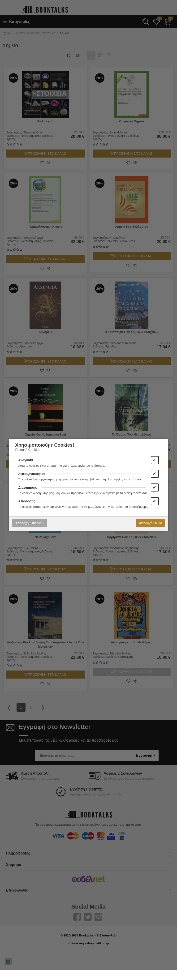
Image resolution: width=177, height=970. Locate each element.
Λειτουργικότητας (31, 474)
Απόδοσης (26, 501)
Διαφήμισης (27, 487)
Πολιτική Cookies (27, 450)
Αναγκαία (25, 460)
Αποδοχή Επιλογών (29, 523)
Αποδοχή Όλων (150, 523)
